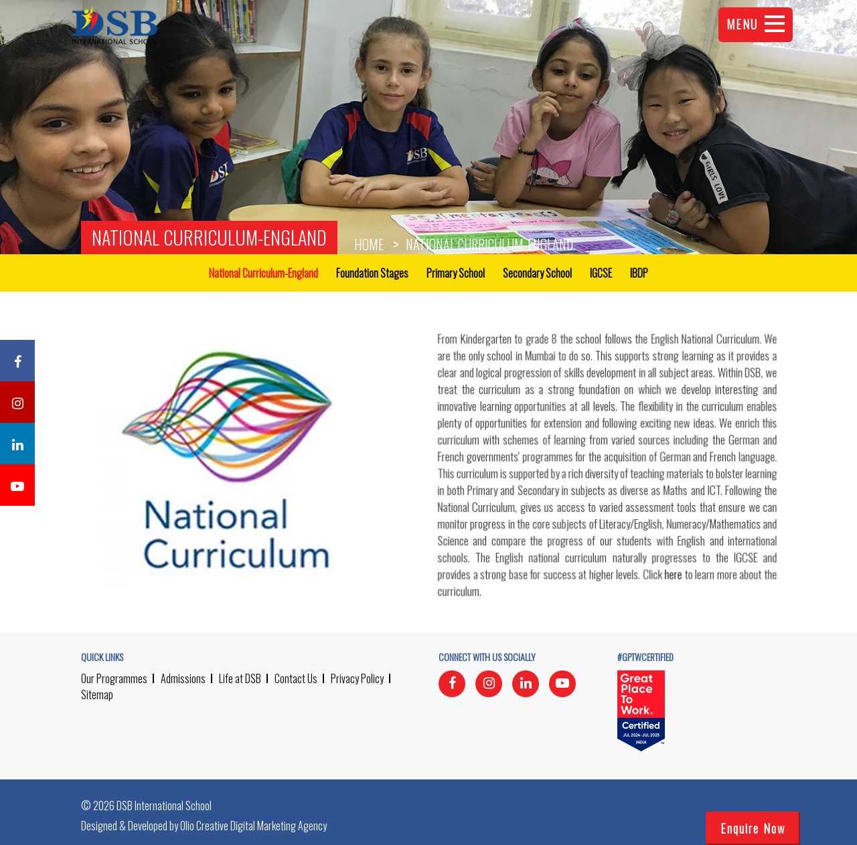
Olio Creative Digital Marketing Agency (253, 826)
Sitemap (97, 694)
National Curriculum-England (209, 237)
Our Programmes (114, 678)
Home (369, 244)
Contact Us (296, 678)
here (673, 575)
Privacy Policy (357, 678)
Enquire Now (752, 828)
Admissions (183, 678)
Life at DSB (240, 678)
